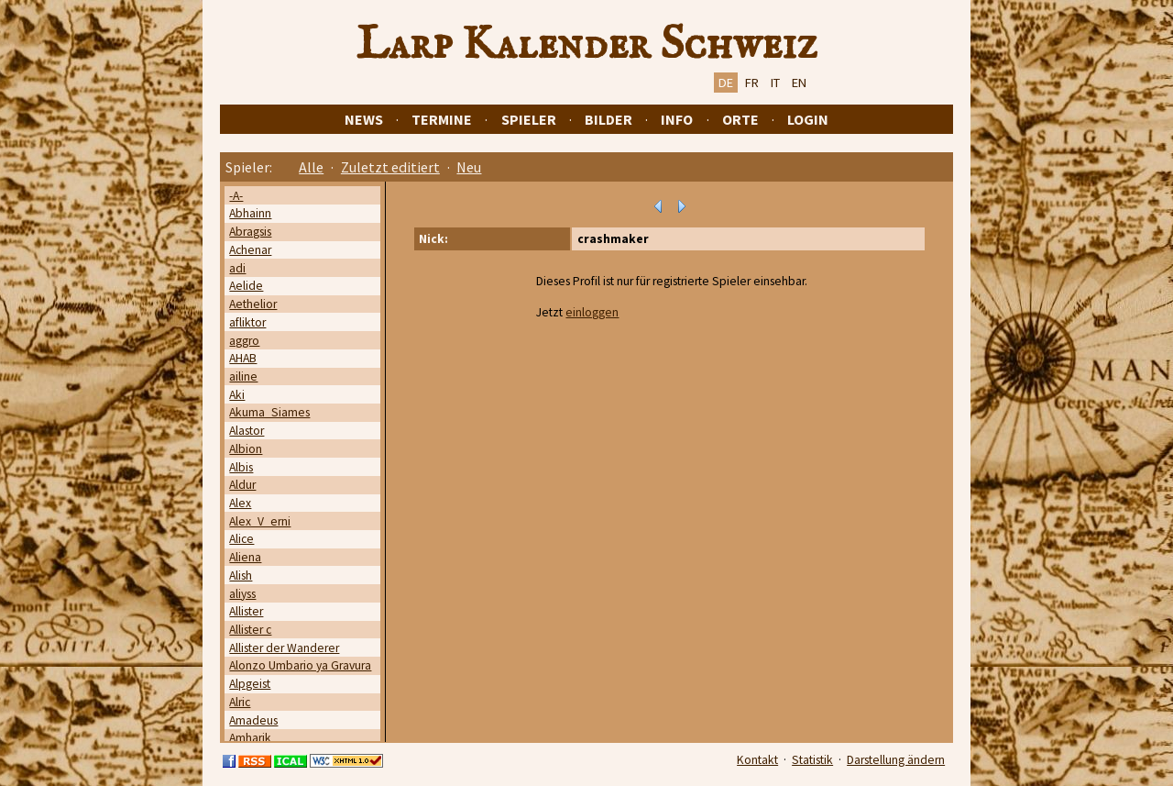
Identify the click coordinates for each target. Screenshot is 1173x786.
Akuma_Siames (269, 412)
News (364, 119)
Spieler (528, 119)
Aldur (242, 485)
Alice (241, 539)
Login (807, 119)
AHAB (243, 358)
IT (775, 82)
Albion (245, 449)
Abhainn (250, 213)
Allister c (250, 629)
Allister (246, 611)
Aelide (246, 285)
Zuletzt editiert (390, 167)
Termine (441, 119)
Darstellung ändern (896, 760)
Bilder (608, 119)
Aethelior (253, 304)
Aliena (245, 557)
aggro (244, 341)
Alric (239, 702)
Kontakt (757, 760)
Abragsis (250, 231)
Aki (237, 395)
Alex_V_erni (260, 521)
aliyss (242, 594)
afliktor (247, 322)
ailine (243, 376)
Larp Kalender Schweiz (586, 45)
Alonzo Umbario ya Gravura (300, 665)
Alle (311, 167)
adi (237, 268)
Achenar (250, 250)
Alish (240, 575)
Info (677, 119)
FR (752, 82)
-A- (236, 196)
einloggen (592, 312)
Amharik (250, 738)
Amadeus (253, 720)
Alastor (246, 430)
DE (725, 82)
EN (799, 82)
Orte (740, 119)
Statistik (812, 760)
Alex (240, 503)
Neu (468, 167)
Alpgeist (249, 684)
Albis (241, 467)
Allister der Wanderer (284, 648)
